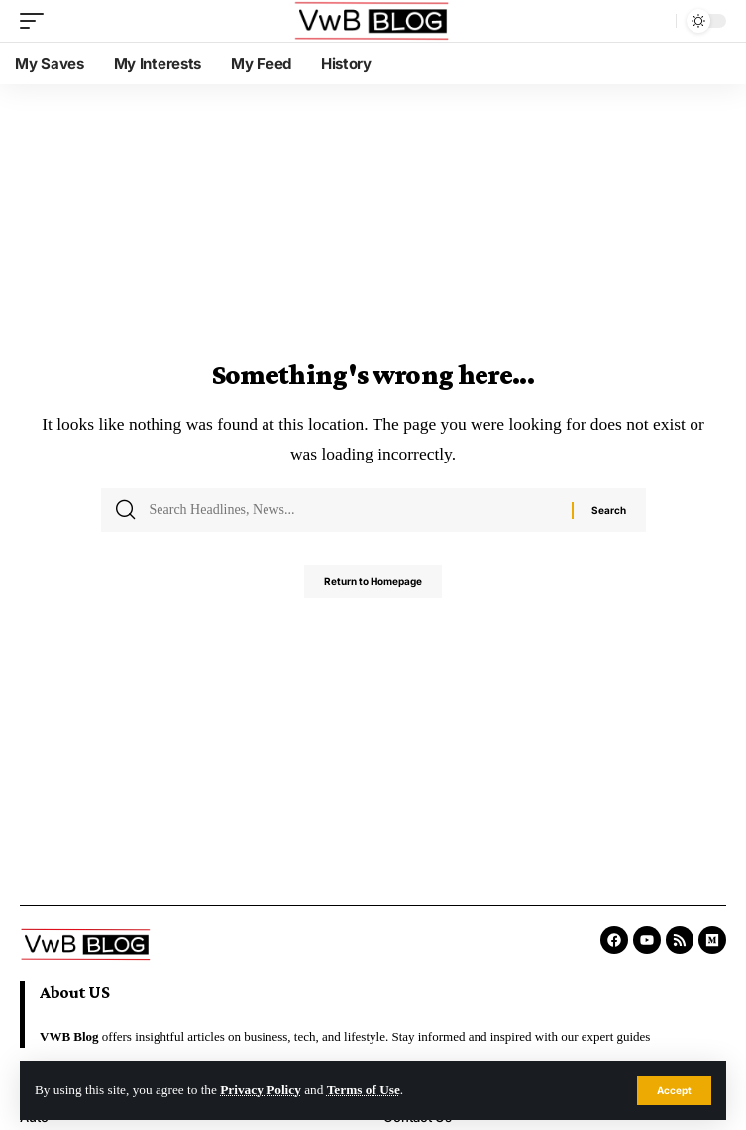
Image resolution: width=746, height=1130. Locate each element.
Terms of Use (363, 1089)
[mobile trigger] (36, 21)
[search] (656, 21)
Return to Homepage (373, 581)
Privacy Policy (260, 1089)
